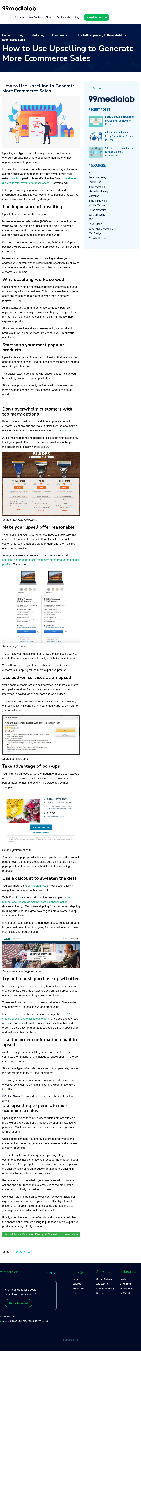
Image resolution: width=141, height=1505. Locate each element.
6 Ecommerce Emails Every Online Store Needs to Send (119, 136)
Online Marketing (97, 210)
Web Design (95, 233)
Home (8, 17)
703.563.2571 (8, 1316)
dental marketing (97, 177)
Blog (76, 17)
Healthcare (125, 1279)
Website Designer (98, 238)
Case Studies (34, 17)
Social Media (95, 224)
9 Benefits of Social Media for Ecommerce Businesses (119, 152)
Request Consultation (97, 17)
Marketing (94, 196)
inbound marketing (98, 191)
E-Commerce (126, 1288)
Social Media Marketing (101, 228)
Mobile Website (97, 205)
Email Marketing (97, 186)
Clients (49, 17)
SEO (91, 219)
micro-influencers (98, 200)
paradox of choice (62, 430)
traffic (15, 178)
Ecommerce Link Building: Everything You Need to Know (119, 121)
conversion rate (37, 885)
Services (19, 17)
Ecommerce (95, 182)
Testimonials (63, 17)
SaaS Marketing (97, 214)
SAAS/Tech (125, 1293)
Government (125, 1284)
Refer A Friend (18, 1303)
